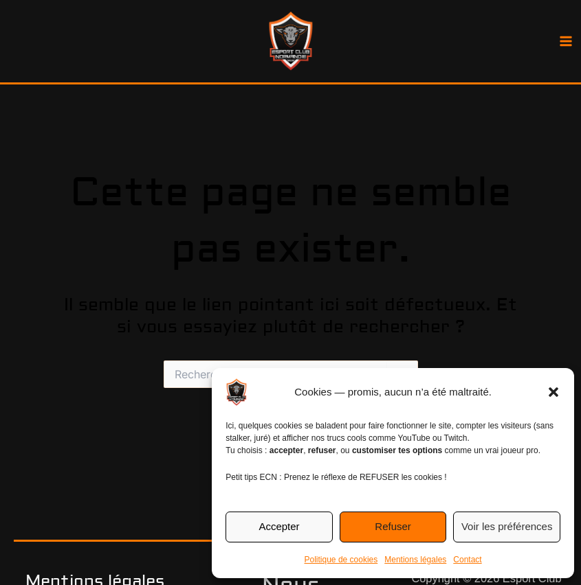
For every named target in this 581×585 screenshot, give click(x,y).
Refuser (393, 526)
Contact (467, 559)
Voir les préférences (507, 526)
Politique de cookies (341, 559)
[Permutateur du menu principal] (565, 41)
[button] (553, 392)
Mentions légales (415, 559)
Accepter (279, 526)
